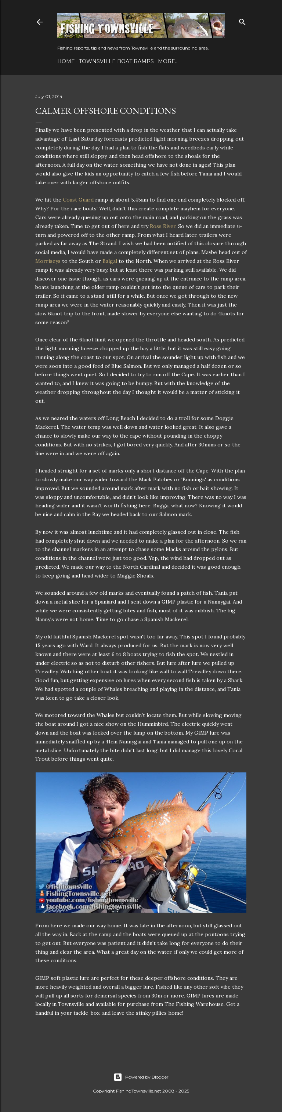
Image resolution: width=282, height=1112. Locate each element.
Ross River (163, 226)
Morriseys (48, 261)
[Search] (242, 20)
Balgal (109, 261)
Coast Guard (78, 199)
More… (168, 61)
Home (66, 61)
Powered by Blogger (141, 1077)
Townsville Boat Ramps (116, 61)
